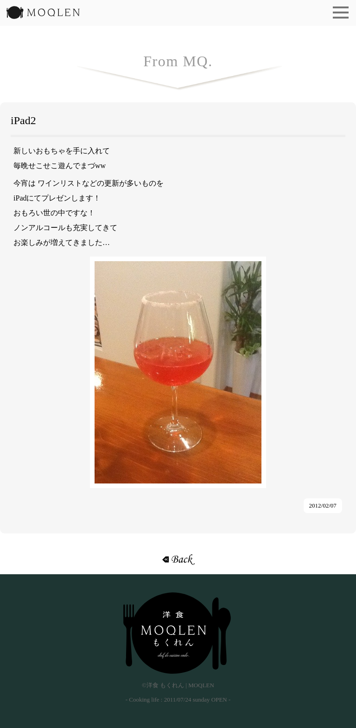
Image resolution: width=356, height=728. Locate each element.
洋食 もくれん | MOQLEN (43, 15)
